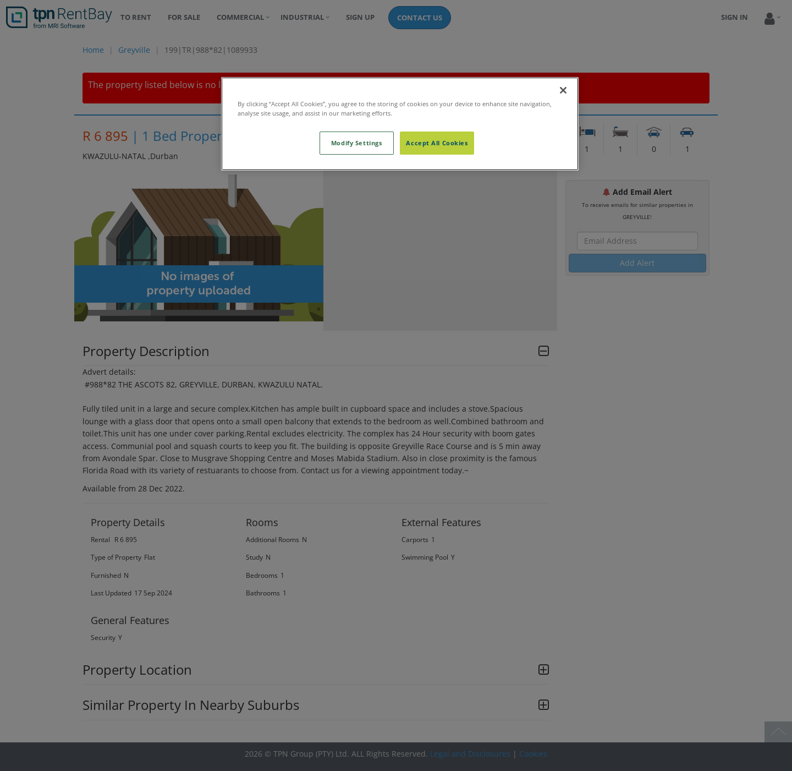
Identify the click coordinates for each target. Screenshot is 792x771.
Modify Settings (356, 143)
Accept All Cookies (437, 143)
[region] (400, 124)
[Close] (563, 90)
